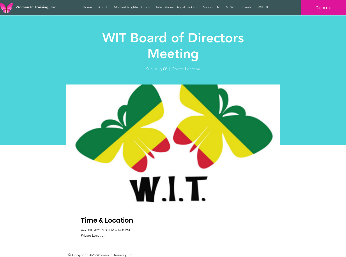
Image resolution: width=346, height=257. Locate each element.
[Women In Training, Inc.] (42, 7)
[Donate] (323, 7)
